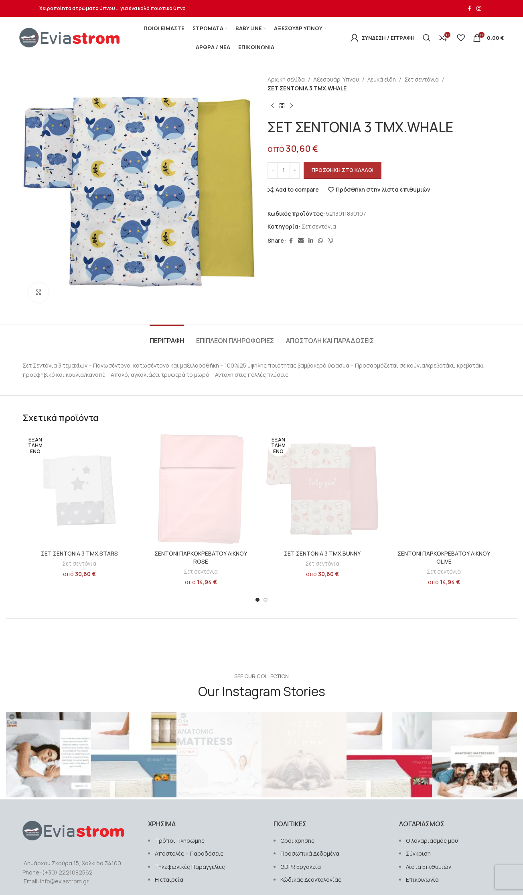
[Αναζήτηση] (427, 38)
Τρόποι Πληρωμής (180, 840)
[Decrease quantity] (273, 170)
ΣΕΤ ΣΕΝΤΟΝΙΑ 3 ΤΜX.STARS (79, 553)
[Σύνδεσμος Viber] (330, 240)
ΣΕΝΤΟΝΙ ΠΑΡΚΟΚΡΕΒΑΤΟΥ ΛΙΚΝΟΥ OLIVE (443, 557)
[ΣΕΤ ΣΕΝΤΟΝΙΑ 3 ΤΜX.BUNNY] (322, 489)
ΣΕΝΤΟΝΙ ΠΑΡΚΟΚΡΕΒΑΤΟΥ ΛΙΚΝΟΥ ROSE (200, 557)
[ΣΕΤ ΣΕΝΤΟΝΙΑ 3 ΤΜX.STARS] (79, 489)
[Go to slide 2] (266, 600)
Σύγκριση (418, 853)
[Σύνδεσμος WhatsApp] (320, 240)
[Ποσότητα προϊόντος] (284, 170)
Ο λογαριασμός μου (432, 840)
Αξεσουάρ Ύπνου (336, 79)
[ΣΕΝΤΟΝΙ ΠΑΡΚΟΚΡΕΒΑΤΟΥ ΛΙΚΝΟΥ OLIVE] (444, 489)
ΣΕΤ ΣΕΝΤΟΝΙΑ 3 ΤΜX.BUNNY (322, 553)
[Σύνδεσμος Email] (301, 240)
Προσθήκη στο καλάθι (342, 170)
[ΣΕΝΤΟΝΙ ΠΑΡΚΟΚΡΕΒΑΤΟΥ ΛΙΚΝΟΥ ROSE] (200, 489)
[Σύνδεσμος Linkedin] (311, 240)
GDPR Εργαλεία (300, 866)
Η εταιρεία (169, 879)
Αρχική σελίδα (286, 79)
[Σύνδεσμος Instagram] (479, 8)
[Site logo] (69, 37)
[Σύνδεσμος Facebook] (469, 8)
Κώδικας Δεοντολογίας (310, 879)
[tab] (167, 337)
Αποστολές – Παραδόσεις (189, 853)
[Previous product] (272, 106)
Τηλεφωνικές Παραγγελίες (190, 866)
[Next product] (291, 106)
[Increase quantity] (295, 170)
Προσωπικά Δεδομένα (309, 853)
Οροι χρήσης (297, 840)
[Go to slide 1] (257, 600)
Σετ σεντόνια (421, 79)
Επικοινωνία (422, 879)
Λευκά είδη (381, 79)
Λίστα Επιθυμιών (428, 866)
